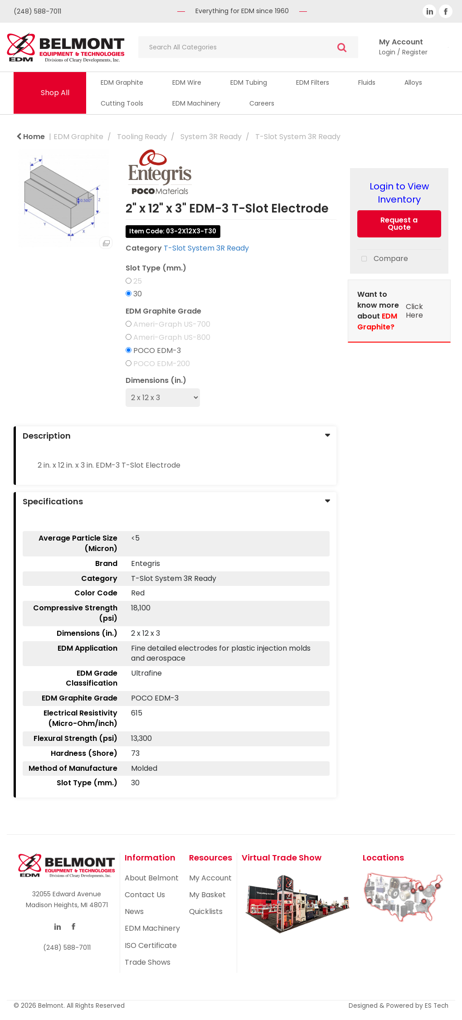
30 (137, 294)
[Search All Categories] (248, 47)
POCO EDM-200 (161, 364)
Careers (261, 103)
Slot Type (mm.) (156, 268)
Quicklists (206, 911)
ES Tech (436, 1005)
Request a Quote (399, 223)
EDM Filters (312, 82)
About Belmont (152, 878)
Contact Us (145, 894)
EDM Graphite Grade (163, 311)
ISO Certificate (151, 945)
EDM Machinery (196, 103)
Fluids (366, 82)
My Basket (207, 894)
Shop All (55, 92)
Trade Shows (147, 962)
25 (137, 281)
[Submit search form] (342, 47)
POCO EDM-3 (157, 351)
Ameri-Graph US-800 (171, 338)
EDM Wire (186, 82)
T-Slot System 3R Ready (297, 136)
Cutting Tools (122, 103)
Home (30, 136)
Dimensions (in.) (156, 381)
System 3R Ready (211, 136)
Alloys (413, 82)
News (134, 911)
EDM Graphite (122, 82)
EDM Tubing (248, 82)
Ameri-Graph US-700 (171, 324)
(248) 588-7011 (37, 11)
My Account (210, 878)
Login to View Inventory (399, 193)
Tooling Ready (142, 136)
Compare (382, 259)
